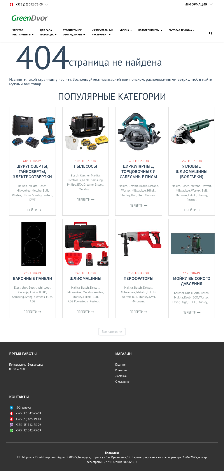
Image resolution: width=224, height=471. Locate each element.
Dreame (89, 185)
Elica (49, 297)
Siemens (39, 297)
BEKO (42, 292)
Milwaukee (23, 190)
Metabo (37, 190)
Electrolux (74, 180)
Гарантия (120, 364)
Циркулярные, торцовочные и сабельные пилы (138, 171)
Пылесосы (85, 166)
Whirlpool (44, 288)
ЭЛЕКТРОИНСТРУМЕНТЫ (22, 32)
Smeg (28, 297)
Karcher (85, 175)
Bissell (99, 185)
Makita (33, 186)
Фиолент (150, 195)
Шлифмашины (86, 278)
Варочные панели (32, 278)
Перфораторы (139, 278)
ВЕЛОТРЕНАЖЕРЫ (150, 30)
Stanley (37, 195)
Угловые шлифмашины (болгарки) (192, 171)
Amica (34, 292)
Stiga (184, 302)
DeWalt (22, 186)
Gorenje (23, 292)
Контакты (121, 370)
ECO (195, 297)
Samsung (97, 180)
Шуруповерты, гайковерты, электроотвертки (32, 171)
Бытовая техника (182, 30)
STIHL (192, 302)
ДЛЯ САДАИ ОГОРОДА (48, 32)
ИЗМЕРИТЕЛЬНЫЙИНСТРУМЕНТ (102, 32)
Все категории (112, 332)
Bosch (43, 186)
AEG (32, 301)
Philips (71, 185)
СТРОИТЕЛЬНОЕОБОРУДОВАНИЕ (74, 32)
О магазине (122, 382)
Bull (45, 190)
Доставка (121, 376)
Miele (85, 180)
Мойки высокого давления (191, 281)
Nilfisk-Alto (192, 293)
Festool (47, 195)
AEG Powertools (78, 301)
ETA (79, 185)
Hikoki (27, 195)
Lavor (175, 302)
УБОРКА (126, 30)
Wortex (16, 195)
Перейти (32, 210)
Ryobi (187, 297)
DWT (32, 200)
